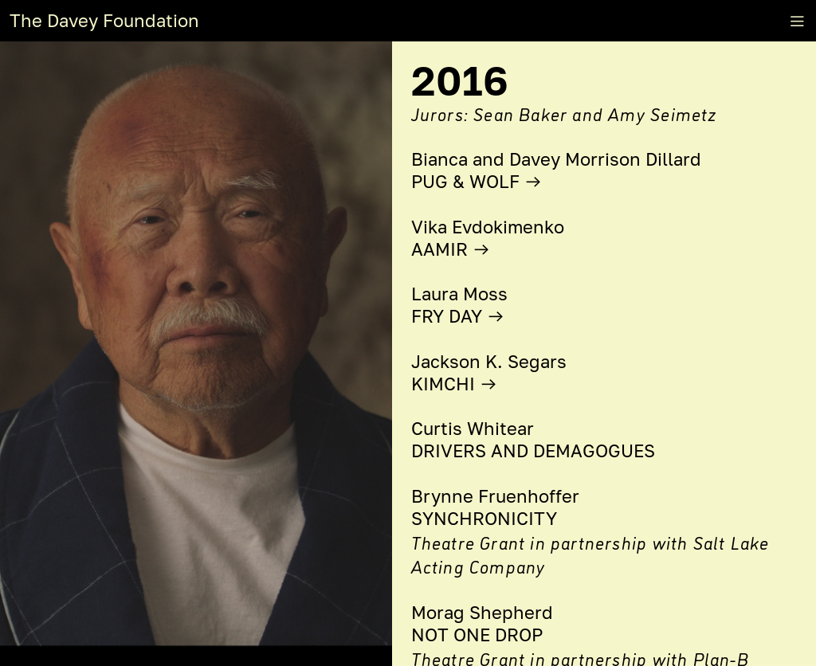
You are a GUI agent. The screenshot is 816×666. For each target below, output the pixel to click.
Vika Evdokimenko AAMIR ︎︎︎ (487, 238)
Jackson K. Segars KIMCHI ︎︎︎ (489, 372)
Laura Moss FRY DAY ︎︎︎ (459, 305)
